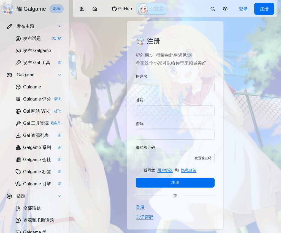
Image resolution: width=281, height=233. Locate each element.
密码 (140, 123)
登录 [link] (243, 8)
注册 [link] (264, 8)
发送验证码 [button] (203, 158)
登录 (140, 207)
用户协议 (165, 170)
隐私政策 (188, 170)
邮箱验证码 (145, 147)
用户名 (141, 76)
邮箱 (140, 100)
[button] (34, 26)
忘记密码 (144, 217)
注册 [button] (175, 182)
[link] (38, 38)
